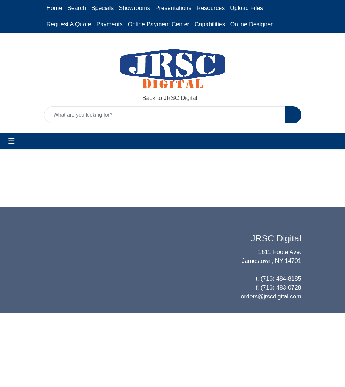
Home (54, 8)
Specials (102, 8)
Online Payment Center (158, 24)
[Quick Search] (165, 114)
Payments (109, 24)
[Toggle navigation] (11, 141)
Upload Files (246, 8)
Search (76, 8)
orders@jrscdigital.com (271, 296)
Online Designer (251, 24)
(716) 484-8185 (281, 279)
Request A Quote (69, 24)
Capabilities (210, 24)
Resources (211, 8)
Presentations (173, 8)
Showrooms (134, 8)
